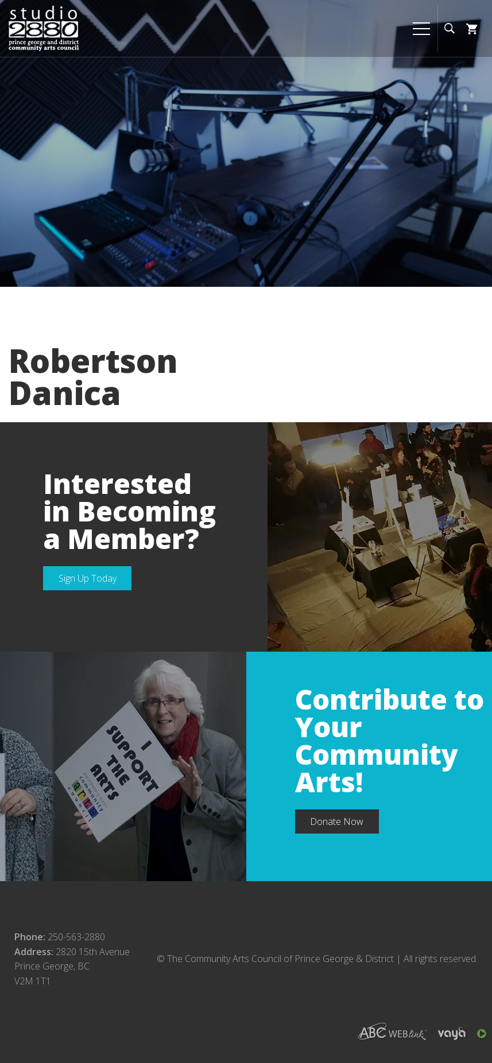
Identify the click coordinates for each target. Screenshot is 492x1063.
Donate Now (336, 821)
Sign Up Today (88, 578)
